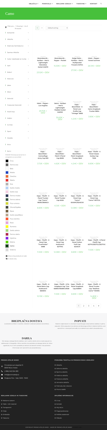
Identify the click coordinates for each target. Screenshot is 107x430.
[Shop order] (57, 28)
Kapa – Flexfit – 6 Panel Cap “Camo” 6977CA (94, 198)
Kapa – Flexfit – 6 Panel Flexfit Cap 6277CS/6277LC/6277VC (97, 242)
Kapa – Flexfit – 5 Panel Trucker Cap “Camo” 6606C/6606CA (43, 199)
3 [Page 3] (88, 306)
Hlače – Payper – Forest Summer (94, 59)
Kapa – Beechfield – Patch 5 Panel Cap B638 (60, 155)
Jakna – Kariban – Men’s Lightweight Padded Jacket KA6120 (60, 107)
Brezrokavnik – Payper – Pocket (60, 59)
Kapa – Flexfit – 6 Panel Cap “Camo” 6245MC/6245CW (77, 199)
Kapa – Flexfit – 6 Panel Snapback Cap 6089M (77, 286)
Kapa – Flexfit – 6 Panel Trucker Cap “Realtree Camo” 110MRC (94, 287)
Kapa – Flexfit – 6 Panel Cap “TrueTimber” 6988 (43, 243)
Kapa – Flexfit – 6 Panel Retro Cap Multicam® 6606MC (43, 287)
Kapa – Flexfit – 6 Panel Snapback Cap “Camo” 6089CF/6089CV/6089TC (63, 286)
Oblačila (43, 56)
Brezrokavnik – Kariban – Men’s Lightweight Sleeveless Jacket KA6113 (43, 62)
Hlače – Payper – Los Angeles (43, 104)
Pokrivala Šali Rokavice (77, 102)
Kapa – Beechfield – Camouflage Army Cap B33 (43, 155)
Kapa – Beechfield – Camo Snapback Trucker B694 (94, 108)
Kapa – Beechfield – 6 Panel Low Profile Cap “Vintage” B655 (77, 109)
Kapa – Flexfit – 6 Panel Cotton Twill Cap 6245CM (77, 243)
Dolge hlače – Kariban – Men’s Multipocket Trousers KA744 (77, 61)
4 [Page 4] (93, 306)
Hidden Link (77, 427)
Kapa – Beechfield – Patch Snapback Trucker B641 (77, 155)
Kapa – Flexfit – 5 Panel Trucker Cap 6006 (60, 198)
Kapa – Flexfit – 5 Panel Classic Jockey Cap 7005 (94, 155)
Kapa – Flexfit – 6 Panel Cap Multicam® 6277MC (60, 243)
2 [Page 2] (83, 306)
